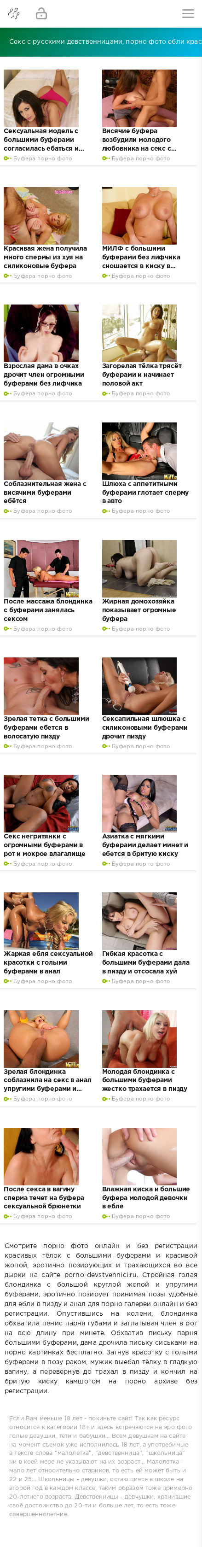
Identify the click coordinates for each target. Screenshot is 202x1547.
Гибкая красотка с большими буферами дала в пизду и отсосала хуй (146, 962)
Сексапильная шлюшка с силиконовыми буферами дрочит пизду (145, 727)
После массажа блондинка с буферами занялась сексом (48, 610)
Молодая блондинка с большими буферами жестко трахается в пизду (145, 1080)
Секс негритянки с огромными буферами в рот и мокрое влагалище (45, 845)
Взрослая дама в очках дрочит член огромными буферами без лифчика (44, 375)
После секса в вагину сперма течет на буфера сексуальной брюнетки (44, 1198)
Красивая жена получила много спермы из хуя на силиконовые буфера (45, 257)
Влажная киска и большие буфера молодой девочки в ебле (146, 1198)
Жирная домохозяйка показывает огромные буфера (139, 610)
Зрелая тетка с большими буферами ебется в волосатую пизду (46, 727)
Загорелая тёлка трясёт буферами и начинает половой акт (142, 375)
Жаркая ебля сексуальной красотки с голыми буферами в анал (48, 962)
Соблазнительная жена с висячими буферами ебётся (45, 492)
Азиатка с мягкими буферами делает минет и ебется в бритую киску (145, 845)
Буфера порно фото (42, 158)
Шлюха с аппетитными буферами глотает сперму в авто (145, 492)
